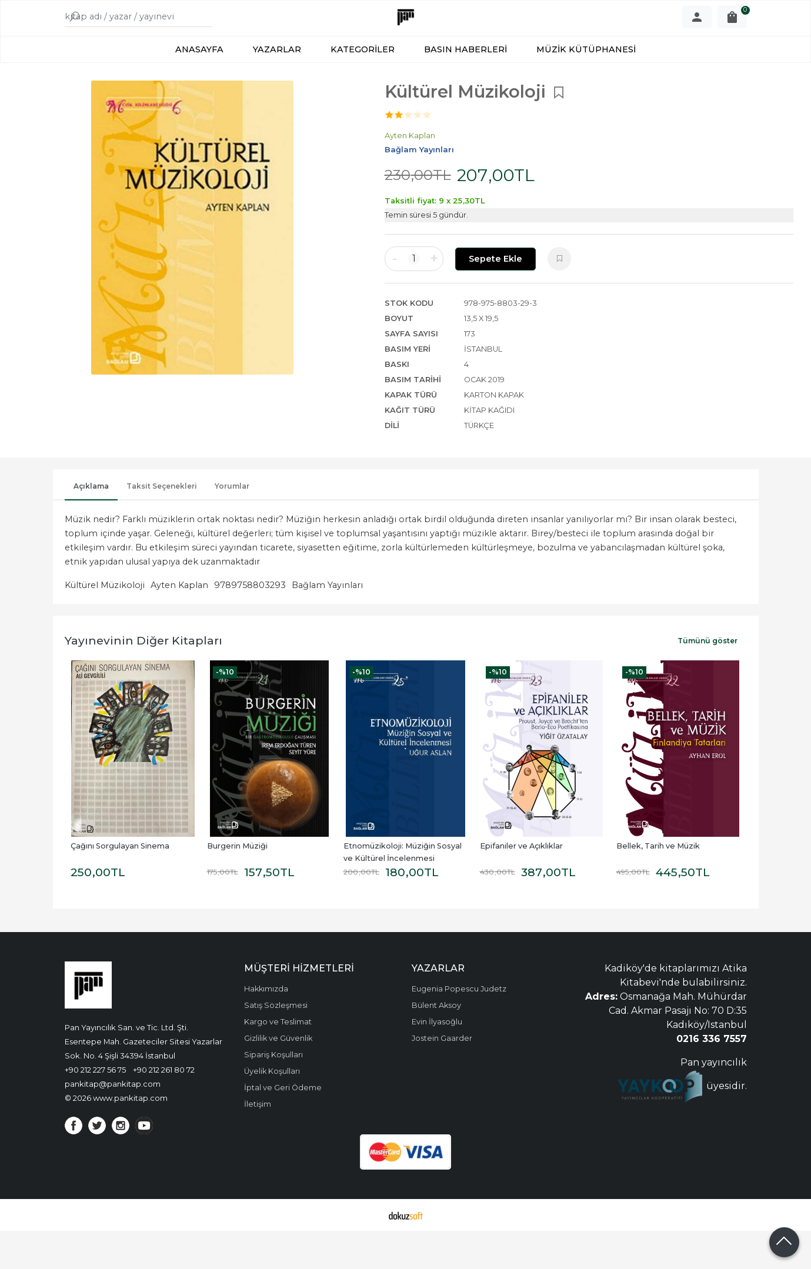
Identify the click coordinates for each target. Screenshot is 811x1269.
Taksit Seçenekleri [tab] (161, 524)
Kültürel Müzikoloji (105, 623)
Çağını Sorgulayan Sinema (120, 884)
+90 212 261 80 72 (164, 1108)
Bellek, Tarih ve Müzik (658, 884)
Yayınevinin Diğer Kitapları (143, 679)
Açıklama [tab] (91, 524)
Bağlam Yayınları (327, 623)
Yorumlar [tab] (232, 524)
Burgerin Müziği (237, 884)
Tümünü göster (707, 678)
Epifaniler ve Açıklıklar (521, 884)
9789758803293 (250, 623)
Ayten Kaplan (179, 623)
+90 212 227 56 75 (95, 1108)
